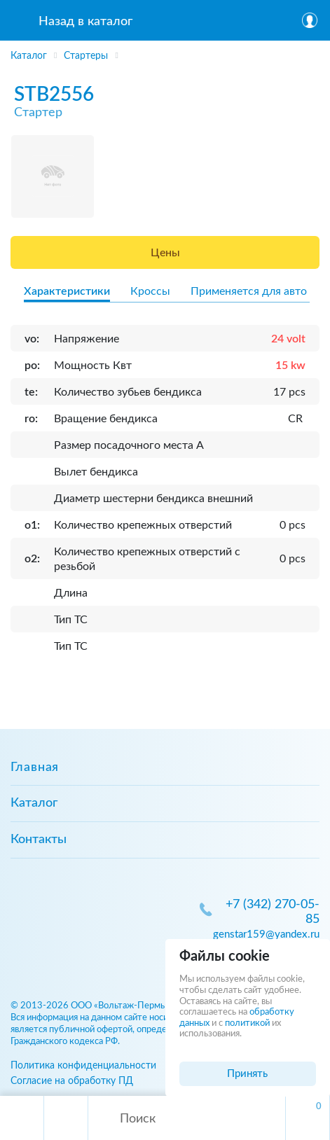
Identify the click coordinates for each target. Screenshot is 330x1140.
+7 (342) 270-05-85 (272, 912)
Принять (247, 1074)
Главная (35, 767)
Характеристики (67, 291)
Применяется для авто (249, 291)
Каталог (34, 803)
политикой (247, 1023)
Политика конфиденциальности (83, 1065)
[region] (165, 53)
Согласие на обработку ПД (72, 1081)
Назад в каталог (85, 21)
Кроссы (150, 291)
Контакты (39, 839)
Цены (165, 252)
